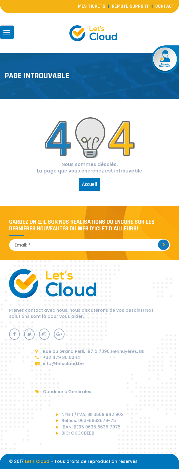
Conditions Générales (63, 392)
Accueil (89, 184)
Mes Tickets (91, 6)
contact (164, 6)
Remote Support (130, 6)
